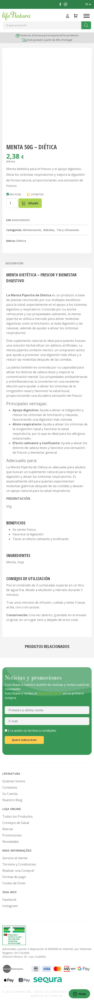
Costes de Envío (13, 883)
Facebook (9, 899)
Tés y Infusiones (68, 230)
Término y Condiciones (19, 864)
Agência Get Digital (46, 996)
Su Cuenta (9, 794)
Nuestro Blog (12, 800)
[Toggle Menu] (86, 16)
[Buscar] (86, 25)
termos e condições (42, 730)
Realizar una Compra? (18, 870)
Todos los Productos (17, 816)
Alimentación (32, 230)
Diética (21, 241)
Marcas (7, 829)
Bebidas (48, 230)
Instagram (10, 906)
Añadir (30, 203)
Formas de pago (14, 877)
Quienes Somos (13, 781)
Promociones (12, 835)
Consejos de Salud (15, 823)
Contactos (9, 787)
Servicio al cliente (14, 858)
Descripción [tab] (14, 263)
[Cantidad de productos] (12, 203)
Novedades (10, 841)
